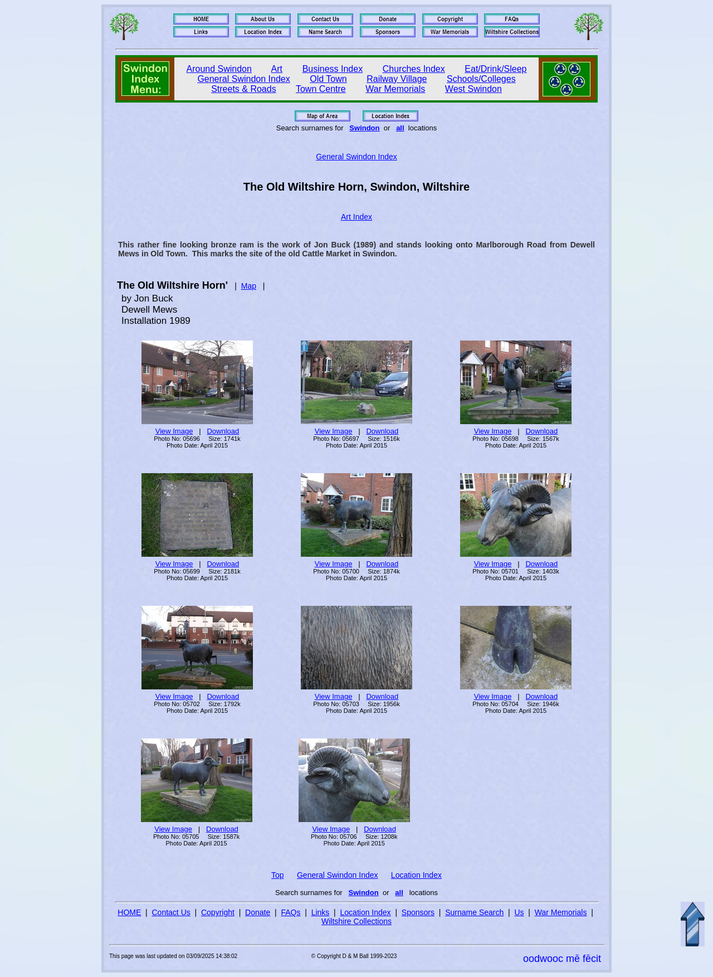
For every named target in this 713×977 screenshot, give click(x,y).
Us (519, 912)
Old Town (328, 79)
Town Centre (321, 89)
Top (277, 875)
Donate (257, 912)
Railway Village (397, 79)
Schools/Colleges (481, 79)
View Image (174, 431)
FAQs (290, 912)
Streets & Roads (243, 89)
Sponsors (418, 912)
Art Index (356, 216)
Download (223, 431)
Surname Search (474, 912)
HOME (129, 912)
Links (320, 912)
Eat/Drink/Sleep (495, 69)
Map (248, 285)
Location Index (416, 875)
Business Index (332, 69)
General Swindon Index (243, 79)
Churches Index (414, 69)
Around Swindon (219, 69)
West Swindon (473, 89)
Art (276, 69)
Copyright (218, 912)
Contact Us (171, 912)
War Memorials (395, 89)
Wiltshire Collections (356, 921)
